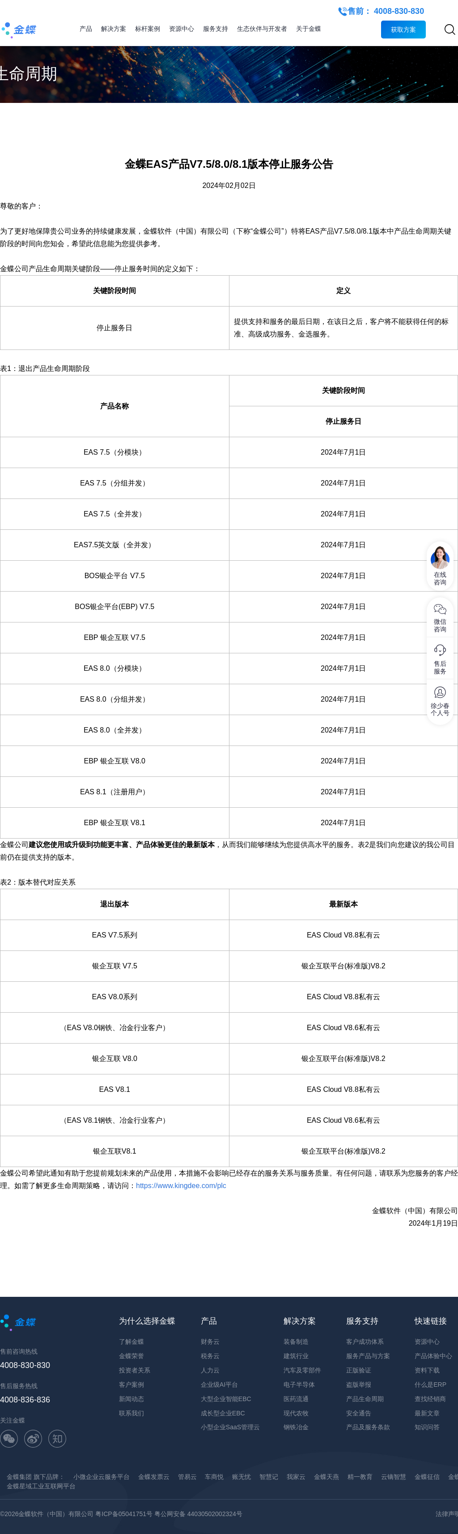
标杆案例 (147, 28)
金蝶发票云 (154, 1476)
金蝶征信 (427, 1476)
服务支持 (215, 28)
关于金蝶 (308, 28)
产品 (86, 28)
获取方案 (403, 29)
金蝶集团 (19, 1476)
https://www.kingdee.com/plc (182, 1185)
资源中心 (181, 28)
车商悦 (214, 1476)
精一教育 (360, 1476)
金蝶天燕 (326, 1476)
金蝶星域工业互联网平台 (41, 1486)
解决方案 (113, 28)
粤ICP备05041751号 (124, 1513)
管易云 (187, 1476)
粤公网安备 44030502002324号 (198, 1513)
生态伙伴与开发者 (262, 28)
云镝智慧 (393, 1476)
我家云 (296, 1476)
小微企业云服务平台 (101, 1476)
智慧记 (268, 1476)
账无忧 (241, 1476)
